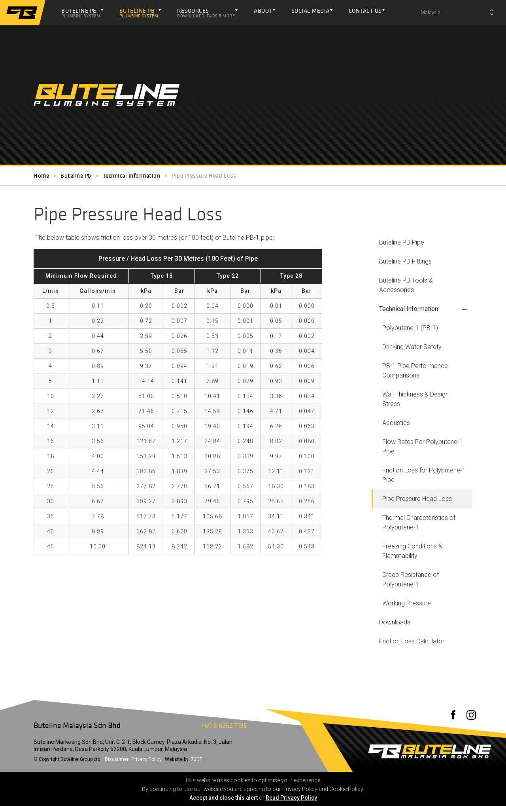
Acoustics (396, 423)
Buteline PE (80, 13)
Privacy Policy (147, 759)
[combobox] (457, 13)
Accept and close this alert (223, 798)
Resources (206, 13)
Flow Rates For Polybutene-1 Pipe (422, 446)
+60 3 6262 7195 (224, 725)
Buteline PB (139, 13)
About (263, 10)
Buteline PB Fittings (405, 261)
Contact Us (365, 10)
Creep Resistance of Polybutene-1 (410, 579)
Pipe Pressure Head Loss (417, 499)
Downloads (394, 622)
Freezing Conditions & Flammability (412, 550)
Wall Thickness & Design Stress (415, 399)
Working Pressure (406, 603)
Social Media (310, 10)
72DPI (197, 759)
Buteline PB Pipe (401, 242)
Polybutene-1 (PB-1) (410, 328)
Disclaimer (116, 759)
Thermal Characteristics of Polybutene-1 (418, 522)
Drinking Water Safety (412, 347)
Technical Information (408, 309)
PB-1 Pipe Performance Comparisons (415, 370)
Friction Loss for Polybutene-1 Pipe (424, 475)
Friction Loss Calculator (411, 641)
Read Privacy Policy (291, 798)
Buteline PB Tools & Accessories (406, 285)
